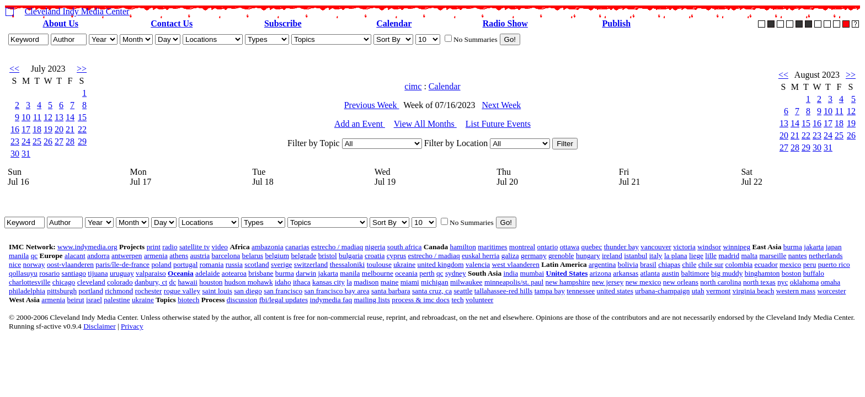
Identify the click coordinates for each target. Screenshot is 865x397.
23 (14, 141)
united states (615, 291)
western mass (795, 291)
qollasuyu (23, 273)
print (154, 247)
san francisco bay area (337, 291)
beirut (75, 300)
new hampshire (568, 282)
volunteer (479, 300)
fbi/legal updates (283, 300)
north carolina (720, 282)
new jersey (607, 282)
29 (82, 141)
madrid (728, 255)
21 (70, 129)
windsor (709, 247)
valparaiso (151, 273)
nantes (797, 255)
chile (689, 264)
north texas (759, 282)
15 (82, 117)
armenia (156, 255)
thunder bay (621, 247)
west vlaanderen (516, 264)
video (219, 247)
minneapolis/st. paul (513, 282)
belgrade (303, 255)
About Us (60, 23)
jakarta (814, 247)
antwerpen (126, 255)
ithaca (302, 282)
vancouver (655, 247)
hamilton (463, 247)
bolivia (628, 264)
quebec (591, 247)
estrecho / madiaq (337, 247)
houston (210, 282)
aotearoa (234, 273)
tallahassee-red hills (503, 291)
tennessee (581, 291)
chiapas (669, 264)
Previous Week (371, 105)
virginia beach (754, 291)
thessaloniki (347, 264)
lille (711, 255)
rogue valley (182, 291)
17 (26, 129)
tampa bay (550, 291)
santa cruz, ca (432, 291)
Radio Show (505, 23)
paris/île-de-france (122, 264)
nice (15, 264)
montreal (522, 247)
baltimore (695, 273)
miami (410, 282)
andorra (98, 255)
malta (749, 255)
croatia (375, 255)
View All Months (425, 123)
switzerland (311, 264)
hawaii (187, 282)
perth (426, 273)
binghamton (762, 273)
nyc (782, 282)
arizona (600, 273)
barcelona (225, 255)
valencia (478, 264)
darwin (306, 273)
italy (656, 255)
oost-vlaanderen (70, 264)
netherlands (825, 255)
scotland (256, 264)
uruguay (122, 273)
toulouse (379, 264)
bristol (327, 255)
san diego (248, 291)
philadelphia (27, 291)
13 (59, 117)
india (510, 273)
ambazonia (268, 247)
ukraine (404, 264)
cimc (412, 86)
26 (48, 141)
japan (834, 247)
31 (26, 153)
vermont (718, 291)
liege (696, 255)
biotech (188, 300)
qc (34, 255)
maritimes (492, 247)
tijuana (98, 273)
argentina (602, 264)
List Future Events (498, 123)
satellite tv (194, 247)
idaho (283, 282)
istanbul (635, 255)
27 (59, 141)
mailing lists (372, 300)
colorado (120, 282)
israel (94, 300)
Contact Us (172, 23)
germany (534, 255)
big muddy (727, 273)
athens (178, 255)
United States (567, 273)
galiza (510, 255)
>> (82, 68)
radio (169, 247)
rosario (49, 273)
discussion (242, 300)
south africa (404, 247)
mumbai (532, 273)
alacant (75, 255)
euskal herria (480, 255)
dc (172, 282)
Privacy (132, 326)
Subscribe (283, 23)
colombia (739, 264)
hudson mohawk (249, 282)
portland (90, 291)
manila (19, 255)
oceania (406, 273)
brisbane (260, 273)
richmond (119, 291)
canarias (297, 247)
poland (161, 264)
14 (70, 117)
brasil (648, 264)
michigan (434, 282)
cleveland (91, 282)
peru (809, 264)
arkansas (625, 273)
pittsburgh (62, 291)
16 (14, 129)
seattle (462, 291)
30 (14, 153)
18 (37, 129)
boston (792, 273)
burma (792, 247)
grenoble (561, 255)
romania (212, 264)
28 (70, 141)
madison (366, 282)
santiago (74, 273)
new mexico (643, 282)
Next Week (501, 105)
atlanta (650, 273)
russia (234, 264)
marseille (772, 255)
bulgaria (351, 255)
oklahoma (804, 282)
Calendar (394, 23)
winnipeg (737, 247)
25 (37, 141)
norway (34, 264)
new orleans (680, 282)
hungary (588, 255)
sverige (281, 264)
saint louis (217, 291)
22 (82, 129)
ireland (612, 255)
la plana (675, 255)
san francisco (283, 291)
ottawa (570, 247)
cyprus (397, 255)
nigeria (375, 247)
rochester (148, 291)
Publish (616, 23)
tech (457, 300)
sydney (455, 273)
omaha (831, 282)
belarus (253, 255)
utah (698, 291)
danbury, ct (151, 282)
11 (37, 117)
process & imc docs (421, 300)
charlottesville (30, 282)
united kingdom (440, 264)
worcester (832, 291)
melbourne (377, 273)
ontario (547, 247)
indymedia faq (330, 300)
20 (59, 129)
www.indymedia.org (87, 247)
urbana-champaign (662, 291)
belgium (277, 255)
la (349, 282)
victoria (684, 247)
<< (14, 68)
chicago (63, 282)
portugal (185, 264)
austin (670, 273)
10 (26, 117)
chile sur (711, 264)
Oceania (181, 273)
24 (26, 141)
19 (48, 129)
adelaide (207, 273)
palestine (117, 300)
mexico (790, 264)
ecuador (766, 264)
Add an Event (359, 123)
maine (390, 282)
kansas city (328, 282)
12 (48, 117)
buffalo (813, 273)
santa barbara (390, 291)
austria (200, 255)
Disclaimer (99, 326)
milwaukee (466, 282)
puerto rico (834, 264)
